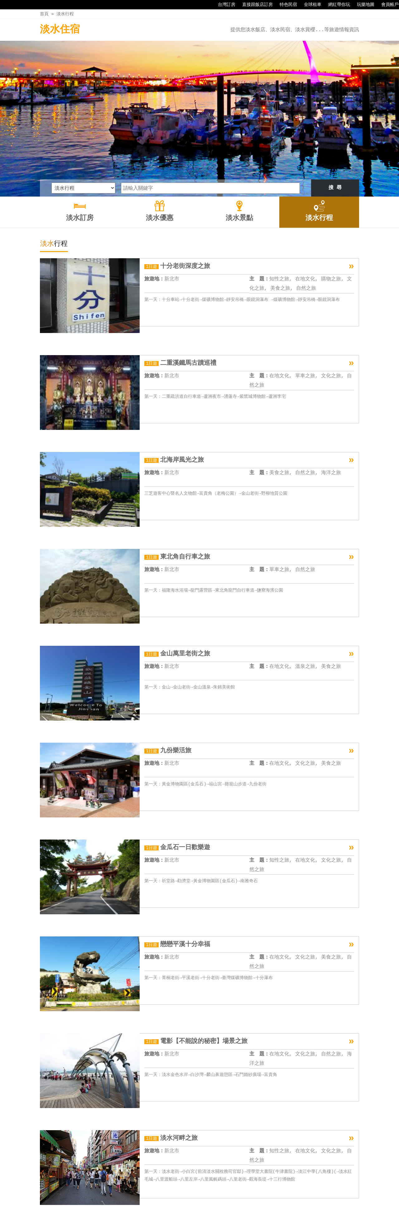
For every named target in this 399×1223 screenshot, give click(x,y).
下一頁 (267, 1167)
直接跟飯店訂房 (254, 4)
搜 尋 (335, 115)
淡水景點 (211, 1205)
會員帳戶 (387, 4)
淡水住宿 (60, 29)
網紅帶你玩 (336, 4)
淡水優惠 (185, 1205)
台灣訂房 (223, 4)
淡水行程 (65, 14)
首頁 (44, 14)
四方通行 (203, 1218)
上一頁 (131, 1167)
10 (227, 1167)
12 (248, 1167)
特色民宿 (285, 4)
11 (237, 1167)
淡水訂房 (158, 1205)
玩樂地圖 (362, 4)
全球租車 (309, 4)
